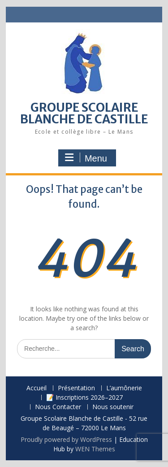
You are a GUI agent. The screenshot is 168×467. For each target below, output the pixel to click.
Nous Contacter (58, 407)
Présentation (76, 388)
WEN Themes (95, 449)
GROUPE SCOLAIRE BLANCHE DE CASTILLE (84, 113)
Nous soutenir (113, 407)
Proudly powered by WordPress (66, 439)
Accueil (36, 388)
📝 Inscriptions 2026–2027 (84, 398)
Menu (86, 158)
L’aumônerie (124, 388)
